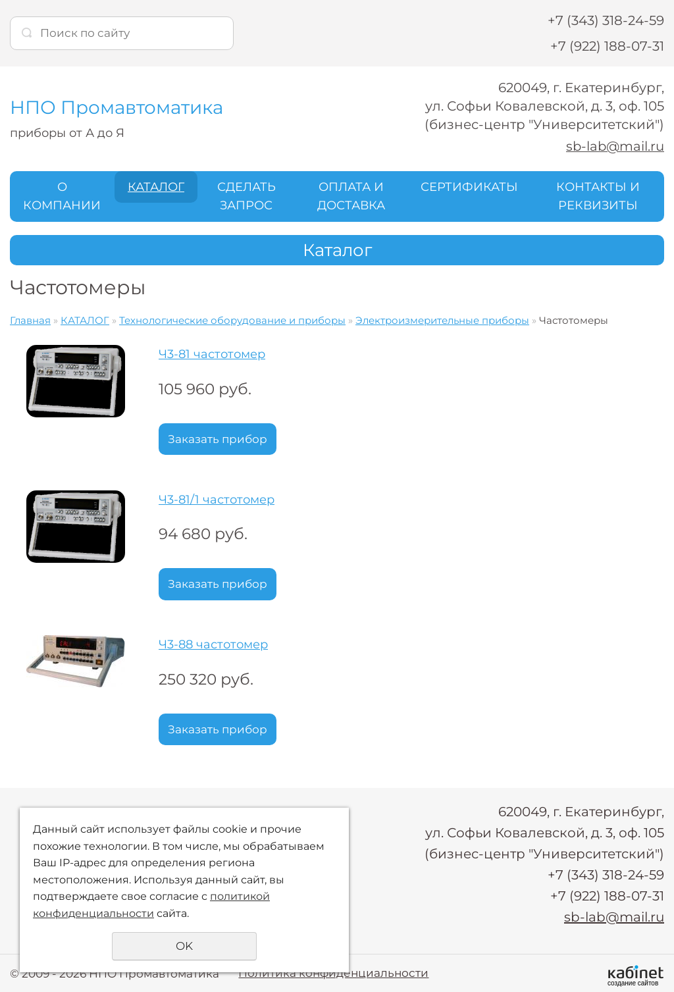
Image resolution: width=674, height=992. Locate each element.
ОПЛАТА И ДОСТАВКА (351, 196)
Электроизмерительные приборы (442, 320)
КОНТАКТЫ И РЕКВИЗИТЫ (598, 196)
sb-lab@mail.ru (614, 146)
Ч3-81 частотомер (212, 354)
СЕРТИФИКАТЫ (469, 186)
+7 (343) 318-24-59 (606, 20)
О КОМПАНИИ (62, 196)
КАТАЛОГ (156, 186)
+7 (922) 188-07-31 (607, 46)
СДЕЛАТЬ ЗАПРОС (246, 196)
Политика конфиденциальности (333, 972)
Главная (30, 320)
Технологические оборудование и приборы (232, 320)
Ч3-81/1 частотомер (216, 499)
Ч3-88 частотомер (213, 644)
